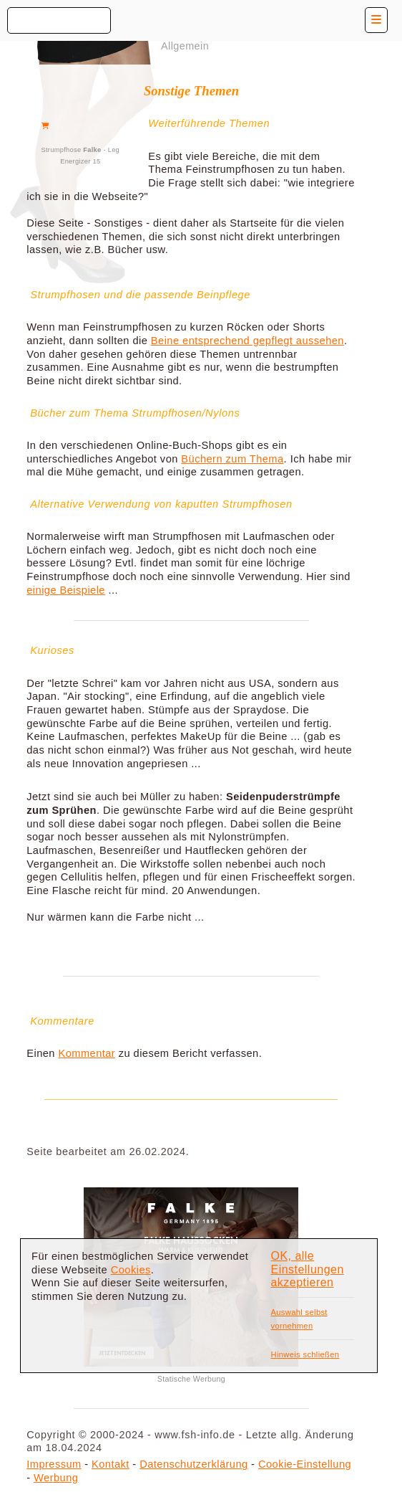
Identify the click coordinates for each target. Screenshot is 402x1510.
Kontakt (110, 1464)
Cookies (131, 1270)
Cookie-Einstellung (304, 1464)
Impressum (53, 1464)
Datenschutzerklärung (193, 1464)
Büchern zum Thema (232, 459)
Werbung (56, 1477)
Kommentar (86, 1053)
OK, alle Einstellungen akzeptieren (306, 1269)
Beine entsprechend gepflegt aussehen (247, 340)
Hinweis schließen (304, 1354)
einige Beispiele (65, 590)
